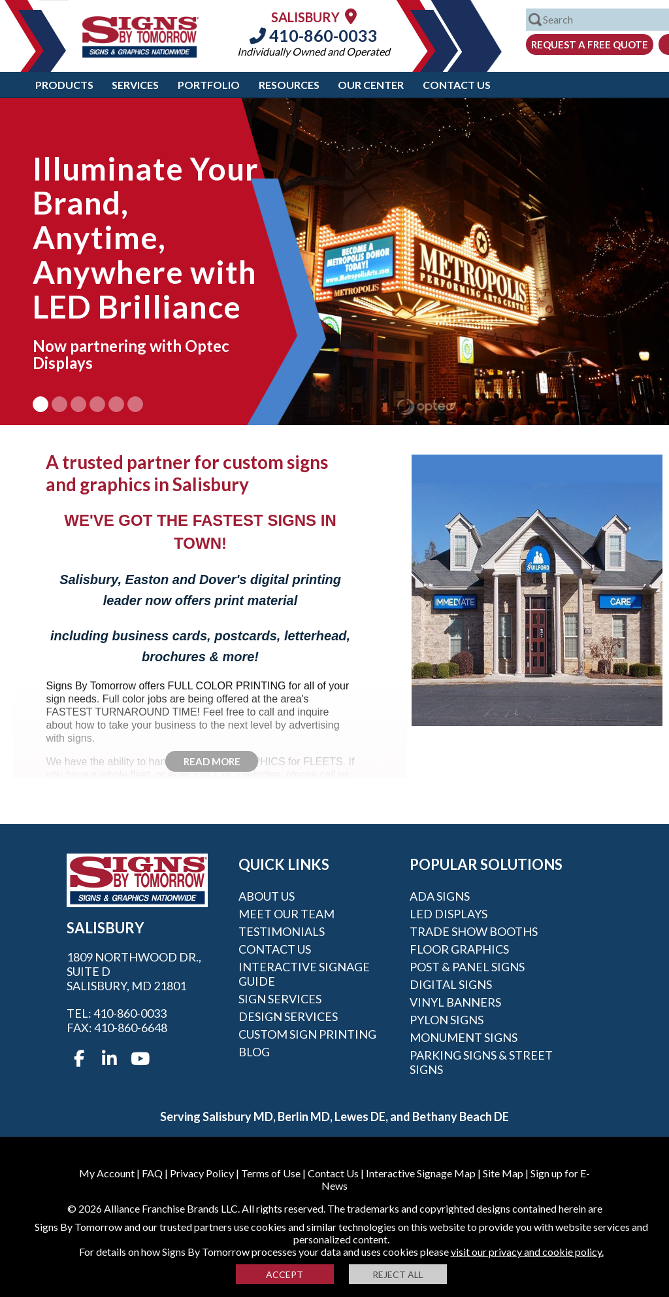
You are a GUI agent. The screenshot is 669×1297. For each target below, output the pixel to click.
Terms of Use (271, 1173)
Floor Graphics (459, 949)
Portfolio (209, 84)
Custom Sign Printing (307, 1034)
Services (135, 84)
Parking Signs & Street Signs (481, 1062)
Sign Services (279, 999)
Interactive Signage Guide (304, 974)
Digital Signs (451, 984)
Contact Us (457, 84)
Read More (212, 761)
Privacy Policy (202, 1173)
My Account (107, 1173)
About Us (266, 896)
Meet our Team (286, 914)
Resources (289, 84)
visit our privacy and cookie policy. (527, 1251)
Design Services (288, 1016)
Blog (254, 1052)
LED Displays (448, 914)
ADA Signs (440, 896)
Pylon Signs (446, 1019)
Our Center (371, 84)
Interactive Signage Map (421, 1173)
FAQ (152, 1173)
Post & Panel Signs (467, 967)
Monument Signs (463, 1037)
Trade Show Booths (474, 931)
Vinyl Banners (455, 1002)
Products (64, 84)
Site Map (503, 1173)
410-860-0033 (314, 35)
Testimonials (281, 931)
